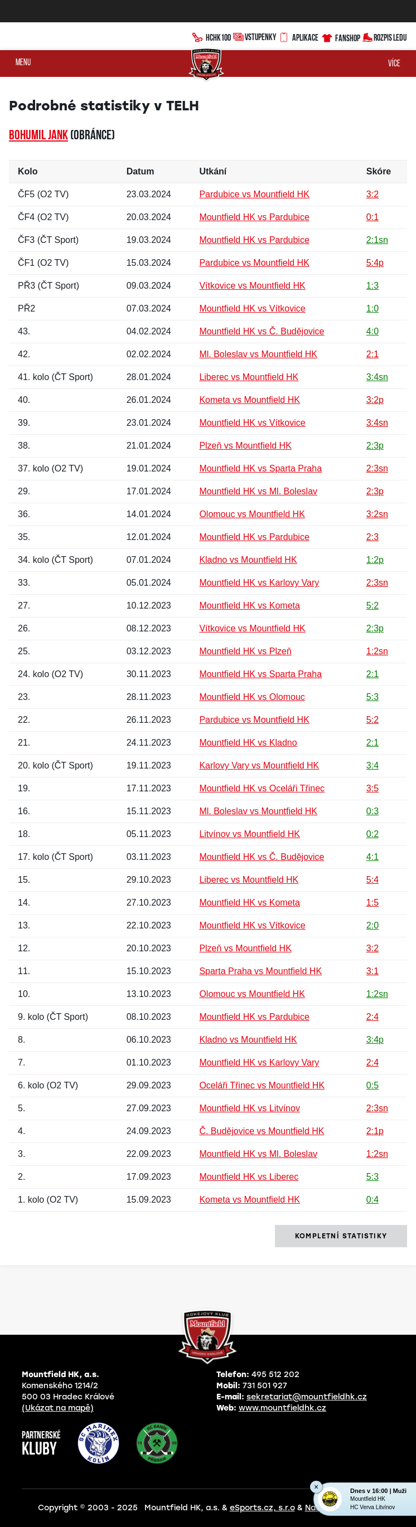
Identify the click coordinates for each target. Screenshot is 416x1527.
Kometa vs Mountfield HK (249, 400)
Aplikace (298, 36)
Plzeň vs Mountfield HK (245, 445)
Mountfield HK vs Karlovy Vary (259, 582)
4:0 (372, 331)
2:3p (375, 445)
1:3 (372, 285)
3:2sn (377, 514)
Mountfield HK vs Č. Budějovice (261, 331)
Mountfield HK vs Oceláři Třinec (262, 788)
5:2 (372, 605)
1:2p (375, 560)
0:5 (372, 1085)
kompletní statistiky (341, 1236)
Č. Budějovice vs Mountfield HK (261, 1131)
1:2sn (377, 651)
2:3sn (377, 468)
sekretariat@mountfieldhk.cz (306, 1397)
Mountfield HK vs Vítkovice (252, 308)
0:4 (372, 1199)
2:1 (372, 354)
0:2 (372, 834)
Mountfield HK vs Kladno (248, 742)
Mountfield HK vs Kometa (249, 605)
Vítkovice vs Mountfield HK (252, 285)
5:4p (375, 263)
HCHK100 (211, 36)
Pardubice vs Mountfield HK (254, 194)
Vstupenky (254, 36)
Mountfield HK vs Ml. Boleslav (258, 491)
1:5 (372, 902)
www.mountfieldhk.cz (282, 1408)
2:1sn (377, 240)
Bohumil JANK (38, 136)
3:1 (372, 971)
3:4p (375, 1039)
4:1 (372, 857)
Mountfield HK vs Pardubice (254, 217)
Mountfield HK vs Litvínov (249, 1108)
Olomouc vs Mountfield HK (251, 514)
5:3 (372, 697)
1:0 (372, 308)
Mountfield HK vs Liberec (248, 1176)
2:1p (375, 1131)
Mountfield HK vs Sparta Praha (260, 468)
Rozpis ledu (384, 36)
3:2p (375, 400)
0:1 (372, 217)
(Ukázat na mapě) (58, 1408)
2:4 (372, 1017)
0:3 (372, 811)
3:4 (372, 765)
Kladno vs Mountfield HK (248, 560)
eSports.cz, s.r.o (262, 1508)
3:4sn (377, 377)
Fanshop (340, 36)
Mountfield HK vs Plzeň (245, 651)
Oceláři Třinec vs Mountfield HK (262, 1085)
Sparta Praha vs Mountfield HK (260, 971)
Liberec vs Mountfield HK (248, 377)
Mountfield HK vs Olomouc (251, 697)
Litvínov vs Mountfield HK (249, 834)
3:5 (372, 788)
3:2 (372, 194)
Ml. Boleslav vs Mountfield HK (258, 354)
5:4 (372, 879)
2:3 (372, 537)
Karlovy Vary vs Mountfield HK (259, 765)
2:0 (372, 925)
